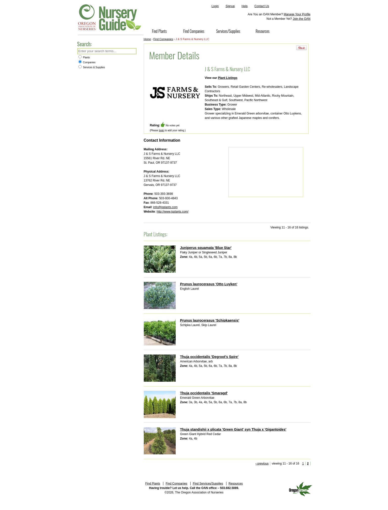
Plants (84, 57)
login (161, 130)
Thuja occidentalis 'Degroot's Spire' (209, 357)
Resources (262, 31)
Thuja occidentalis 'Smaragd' (204, 393)
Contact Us (261, 6)
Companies (87, 62)
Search (132, 51)
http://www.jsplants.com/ (173, 211)
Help (245, 6)
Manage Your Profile (297, 14)
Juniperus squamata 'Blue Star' (206, 248)
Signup (230, 6)
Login (215, 6)
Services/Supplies (228, 31)
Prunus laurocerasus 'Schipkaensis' (209, 320)
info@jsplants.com (165, 207)
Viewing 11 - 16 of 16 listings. (289, 227)
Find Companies (193, 31)
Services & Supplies (91, 67)
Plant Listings (228, 78)
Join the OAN (301, 19)
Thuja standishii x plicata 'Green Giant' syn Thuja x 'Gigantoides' (233, 429)
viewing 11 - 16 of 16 (285, 463)
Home (147, 39)
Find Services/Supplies (208, 483)
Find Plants (159, 31)
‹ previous (262, 463)
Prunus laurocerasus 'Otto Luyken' (209, 284)
